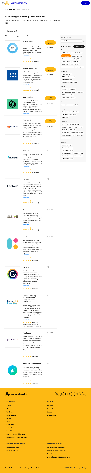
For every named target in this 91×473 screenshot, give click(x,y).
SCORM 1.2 (72, 129)
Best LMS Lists (11, 431)
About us (50, 406)
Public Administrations (67, 95)
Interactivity (65, 64)
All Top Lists (10, 428)
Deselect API (66, 56)
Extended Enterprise (67, 156)
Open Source (70, 104)
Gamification (76, 61)
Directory (12, 9)
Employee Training (78, 153)
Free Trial (69, 111)
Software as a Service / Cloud (69, 82)
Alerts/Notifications (77, 52)
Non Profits (80, 92)
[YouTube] (73, 394)
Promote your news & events (56, 451)
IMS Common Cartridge (73, 124)
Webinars (9, 412)
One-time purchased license (69, 114)
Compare (51, 47)
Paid (76, 104)
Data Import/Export (67, 59)
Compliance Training (67, 147)
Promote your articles (54, 454)
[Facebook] (57, 394)
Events (8, 418)
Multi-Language (75, 64)
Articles (8, 406)
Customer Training (66, 153)
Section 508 (80, 135)
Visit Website (50, 42)
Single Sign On (79, 67)
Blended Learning (66, 145)
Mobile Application (67, 74)
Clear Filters (79, 46)
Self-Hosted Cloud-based (68, 77)
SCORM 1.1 (64, 129)
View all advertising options (58, 457)
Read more (26, 55)
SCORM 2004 (65, 132)
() (31, 61)
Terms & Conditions (11, 468)
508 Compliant (66, 52)
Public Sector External (67, 158)
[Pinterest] (78, 394)
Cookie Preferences (37, 468)
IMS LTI (64, 127)
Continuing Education (67, 150)
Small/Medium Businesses (68, 97)
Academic (64, 89)
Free (63, 104)
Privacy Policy (24, 468)
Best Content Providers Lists (15, 434)
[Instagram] (84, 394)
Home (6, 9)
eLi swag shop (51, 415)
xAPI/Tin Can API (66, 138)
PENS (75, 127)
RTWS (80, 127)
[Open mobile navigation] (3, 3)
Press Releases (11, 415)
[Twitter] (62, 394)
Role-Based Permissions (68, 67)
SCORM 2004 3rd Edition (77, 132)
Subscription (65, 117)
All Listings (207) (11, 31)
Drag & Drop (77, 59)
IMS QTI (70, 127)
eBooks (8, 409)
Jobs (8, 421)
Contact (49, 412)
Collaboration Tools (77, 56)
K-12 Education (78, 156)
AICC (63, 124)
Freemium (75, 111)
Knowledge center (53, 409)
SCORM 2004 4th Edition (68, 135)
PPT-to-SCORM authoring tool (17, 437)
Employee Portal (66, 61)
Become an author (12, 447)
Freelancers (72, 89)
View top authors (12, 451)
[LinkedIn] (67, 394)
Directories (10, 424)
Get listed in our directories (56, 447)
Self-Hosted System (67, 79)
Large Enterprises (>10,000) (68, 92)
